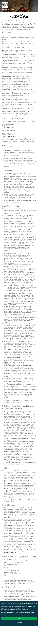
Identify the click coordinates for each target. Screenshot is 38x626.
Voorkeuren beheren (22, 611)
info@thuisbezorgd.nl (12, 136)
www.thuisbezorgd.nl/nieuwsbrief (13, 595)
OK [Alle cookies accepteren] (19, 618)
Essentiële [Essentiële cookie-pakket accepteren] (19, 622)
